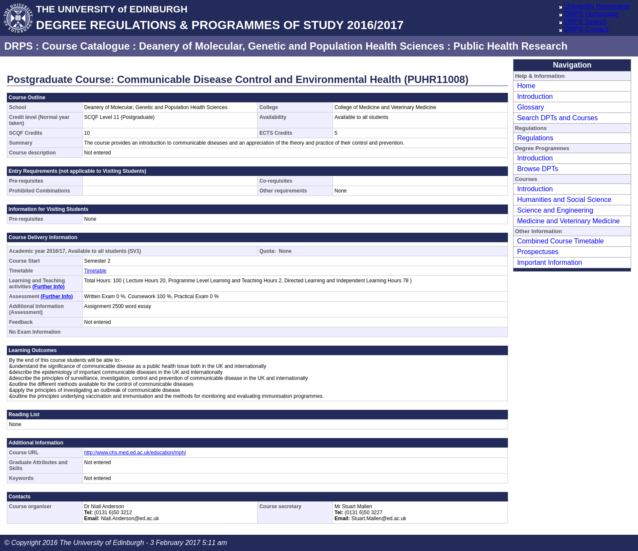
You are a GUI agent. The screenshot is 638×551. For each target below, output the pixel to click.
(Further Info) (49, 287)
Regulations (535, 138)
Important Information (549, 262)
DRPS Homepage (591, 14)
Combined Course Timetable (560, 241)
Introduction (535, 96)
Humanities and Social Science (564, 199)
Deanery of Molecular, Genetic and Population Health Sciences (292, 46)
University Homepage (596, 6)
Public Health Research (511, 46)
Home (526, 85)
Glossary (530, 107)
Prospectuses (537, 251)
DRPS (18, 46)
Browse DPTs (537, 168)
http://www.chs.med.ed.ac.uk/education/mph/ (135, 453)
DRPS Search (585, 21)
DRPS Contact (586, 29)
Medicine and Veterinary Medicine (568, 221)
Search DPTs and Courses (557, 117)
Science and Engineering (555, 210)
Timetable (95, 271)
